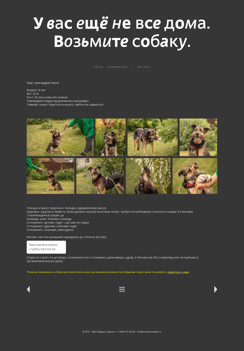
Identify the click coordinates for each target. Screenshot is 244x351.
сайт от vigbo (122, 337)
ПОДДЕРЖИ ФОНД (117, 67)
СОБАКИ (98, 67)
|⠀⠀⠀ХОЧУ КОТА (141, 67)
